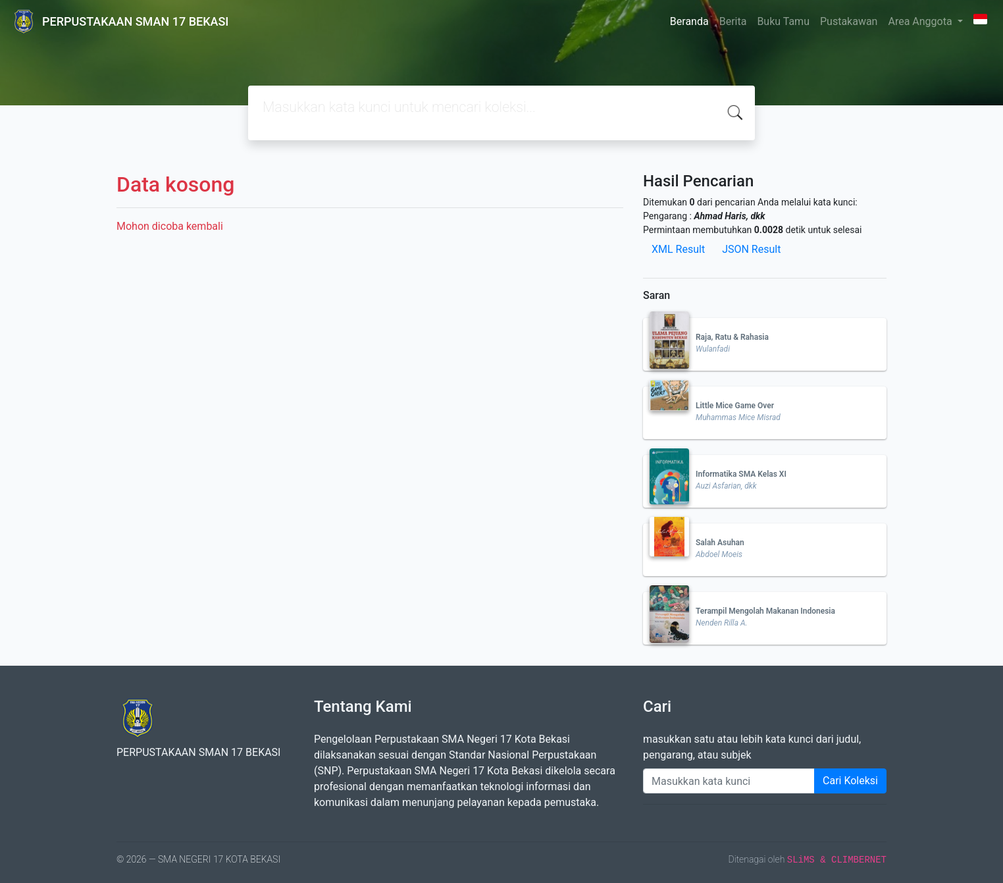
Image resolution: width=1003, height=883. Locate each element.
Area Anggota (921, 21)
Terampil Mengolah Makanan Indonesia (765, 611)
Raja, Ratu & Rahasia (732, 337)
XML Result (678, 249)
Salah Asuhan (720, 542)
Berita (733, 21)
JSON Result (751, 249)
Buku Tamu (783, 21)
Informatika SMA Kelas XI (741, 474)
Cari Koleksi (850, 780)
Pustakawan (848, 21)
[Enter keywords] (729, 780)
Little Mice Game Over (735, 405)
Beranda (689, 21)
